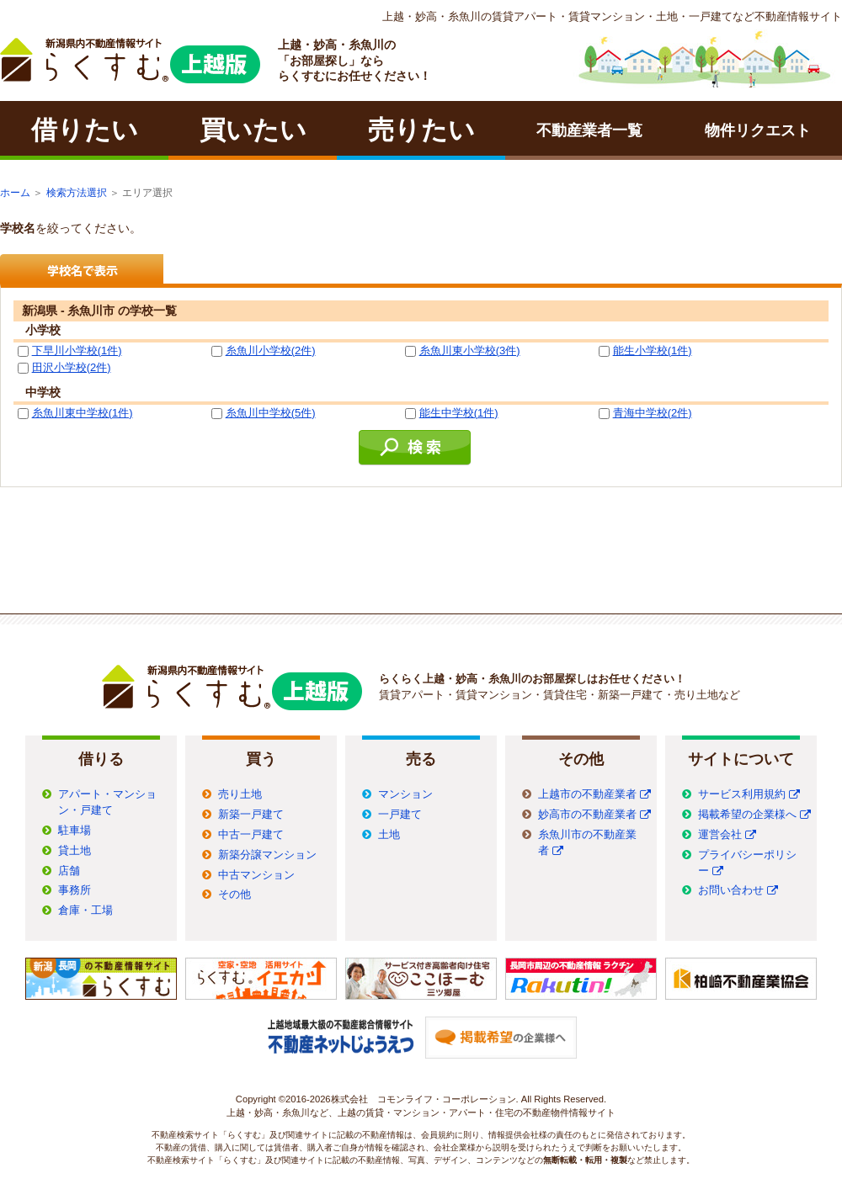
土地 (389, 835)
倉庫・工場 (85, 910)
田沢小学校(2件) (71, 367)
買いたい (253, 130)
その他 (234, 894)
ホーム (15, 193)
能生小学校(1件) (652, 350)
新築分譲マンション (267, 855)
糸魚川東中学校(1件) (82, 412)
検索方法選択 (76, 193)
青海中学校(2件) (652, 412)
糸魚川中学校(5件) (271, 412)
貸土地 (74, 851)
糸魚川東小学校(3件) (469, 350)
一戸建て (400, 814)
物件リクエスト (758, 130)
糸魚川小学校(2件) (271, 350)
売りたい (421, 130)
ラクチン (130, 60)
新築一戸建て (251, 814)
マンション (405, 794)
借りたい (84, 130)
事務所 (74, 890)
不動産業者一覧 (589, 130)
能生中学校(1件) (458, 412)
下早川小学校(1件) (77, 350)
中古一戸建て (251, 835)
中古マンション (256, 875)
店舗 (69, 871)
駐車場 (74, 830)
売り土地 (240, 794)
